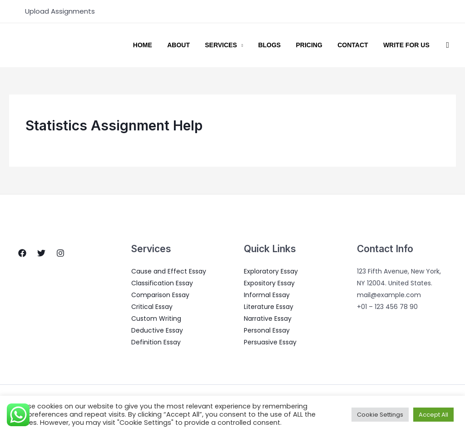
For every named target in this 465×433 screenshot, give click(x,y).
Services (240, 45)
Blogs (284, 45)
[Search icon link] (447, 45)
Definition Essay (156, 342)
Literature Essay (268, 306)
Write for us (409, 45)
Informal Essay (267, 294)
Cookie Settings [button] (380, 414)
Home (169, 45)
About (201, 45)
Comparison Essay (160, 294)
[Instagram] (60, 253)
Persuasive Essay (270, 342)
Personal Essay (267, 330)
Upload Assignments (60, 11)
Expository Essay (269, 283)
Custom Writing (156, 318)
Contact (359, 45)
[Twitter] (41, 253)
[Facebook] (22, 253)
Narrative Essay (268, 318)
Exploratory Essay (271, 271)
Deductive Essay (157, 330)
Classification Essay (162, 283)
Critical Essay (152, 306)
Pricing (320, 45)
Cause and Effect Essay (168, 271)
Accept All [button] (433, 414)
